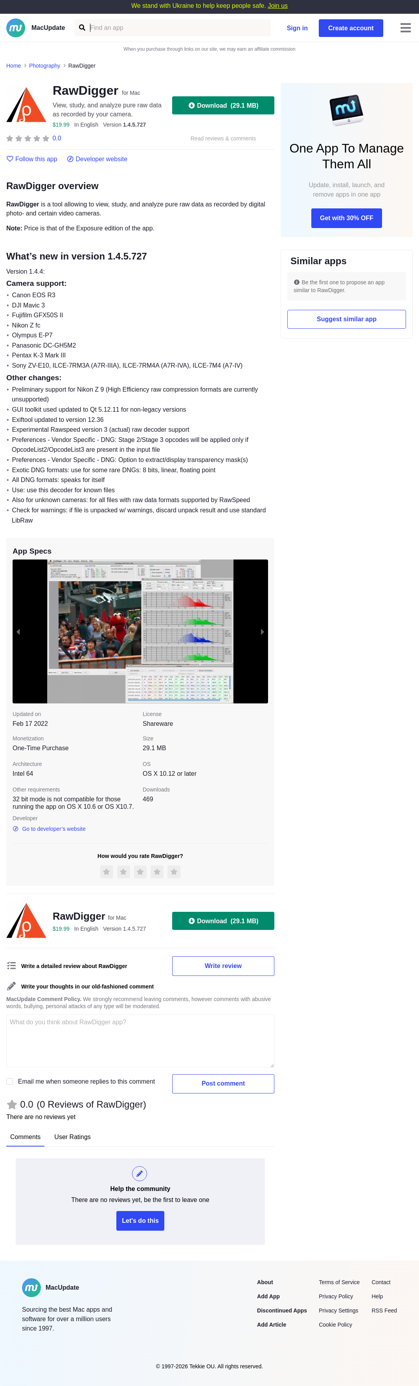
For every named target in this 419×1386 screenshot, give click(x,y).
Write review (223, 966)
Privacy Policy (336, 1296)
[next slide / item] (262, 631)
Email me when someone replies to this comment (86, 1081)
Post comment (223, 1083)
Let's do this (140, 1221)
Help (377, 1296)
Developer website (97, 159)
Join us (278, 6)
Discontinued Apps (282, 1310)
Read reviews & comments (223, 138)
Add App (268, 1296)
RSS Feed (384, 1310)
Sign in (297, 28)
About (265, 1282)
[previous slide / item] (18, 631)
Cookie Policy (335, 1324)
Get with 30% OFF (346, 218)
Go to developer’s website (49, 828)
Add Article (271, 1324)
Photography (44, 65)
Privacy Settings (338, 1310)
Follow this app (31, 159)
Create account (351, 28)
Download (223, 105)
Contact (380, 1282)
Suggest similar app (347, 319)
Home (13, 65)
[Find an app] (81, 28)
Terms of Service (339, 1282)
